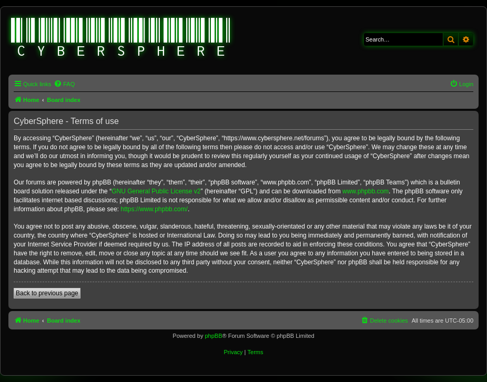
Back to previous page (47, 293)
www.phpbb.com (365, 191)
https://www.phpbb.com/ (153, 209)
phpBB (213, 336)
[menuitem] (64, 84)
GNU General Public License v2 (155, 191)
